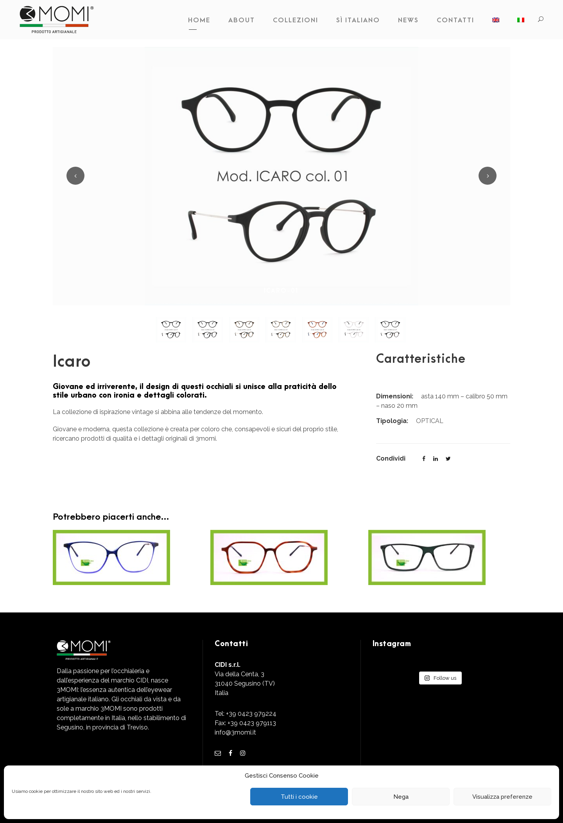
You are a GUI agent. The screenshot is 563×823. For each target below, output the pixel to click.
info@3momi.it (235, 732)
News (408, 20)
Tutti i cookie (299, 796)
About (241, 20)
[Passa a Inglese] (495, 22)
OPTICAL (429, 421)
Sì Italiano (358, 20)
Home (199, 20)
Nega (401, 796)
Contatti (455, 20)
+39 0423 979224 (251, 713)
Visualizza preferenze (502, 796)
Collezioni (295, 20)
